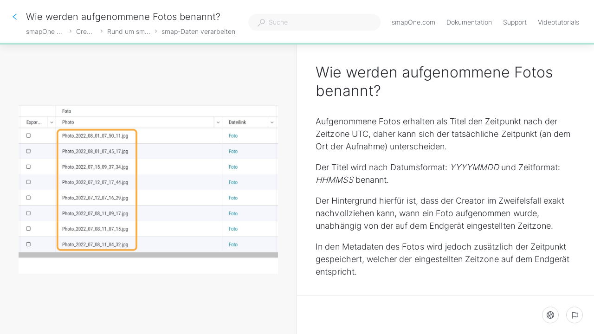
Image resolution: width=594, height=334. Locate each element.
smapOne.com (413, 23)
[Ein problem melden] (574, 315)
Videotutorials (558, 23)
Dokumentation (469, 23)
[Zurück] (14, 16)
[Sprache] (550, 315)
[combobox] (314, 22)
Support (515, 23)
